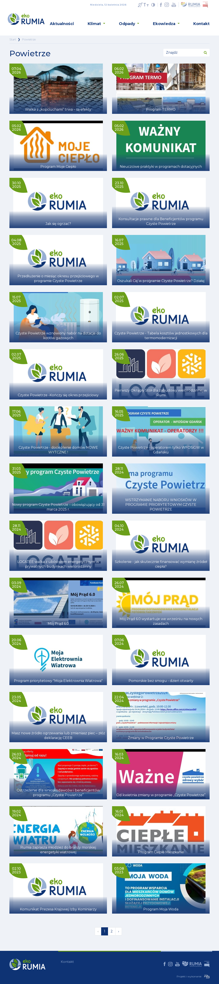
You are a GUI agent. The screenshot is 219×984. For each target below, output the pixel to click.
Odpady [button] (127, 23)
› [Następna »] (118, 931)
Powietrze (29, 39)
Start (12, 39)
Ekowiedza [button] (164, 23)
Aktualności (62, 23)
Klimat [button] (95, 23)
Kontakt (201, 23)
